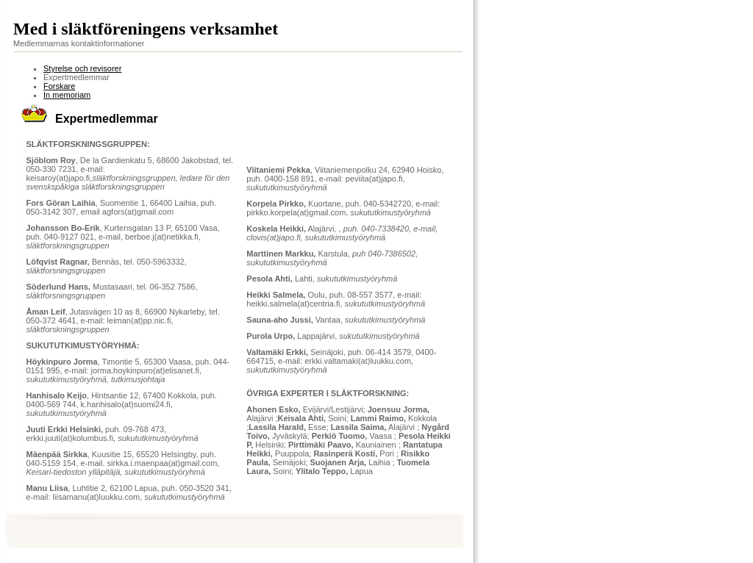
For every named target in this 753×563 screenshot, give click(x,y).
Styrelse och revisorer (82, 68)
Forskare (59, 86)
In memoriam (66, 94)
